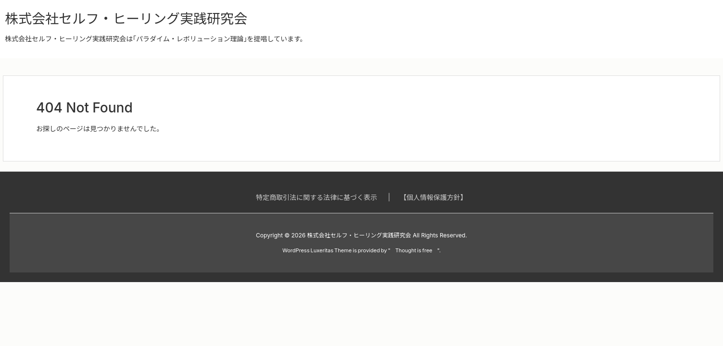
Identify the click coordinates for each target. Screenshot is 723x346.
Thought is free (413, 250)
